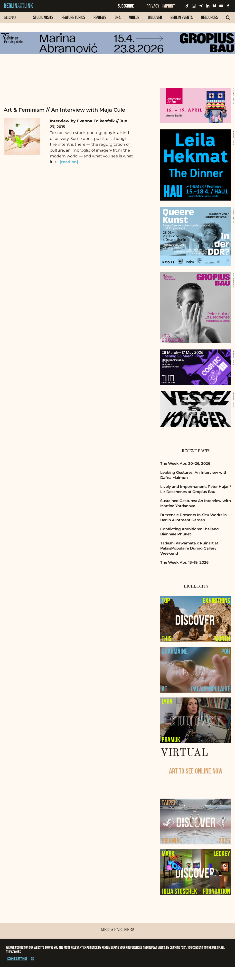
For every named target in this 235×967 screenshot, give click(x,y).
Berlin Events (181, 17)
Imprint (168, 6)
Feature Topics (73, 17)
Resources (209, 17)
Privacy (153, 6)
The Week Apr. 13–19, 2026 (184, 562)
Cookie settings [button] (17, 959)
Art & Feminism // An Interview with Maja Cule (64, 110)
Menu (10, 18)
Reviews (100, 17)
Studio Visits (43, 17)
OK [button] (32, 959)
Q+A (118, 17)
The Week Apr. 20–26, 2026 (185, 463)
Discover (155, 17)
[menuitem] (43, 20)
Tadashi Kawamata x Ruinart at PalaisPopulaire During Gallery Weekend (189, 548)
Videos (134, 17)
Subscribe (126, 6)
